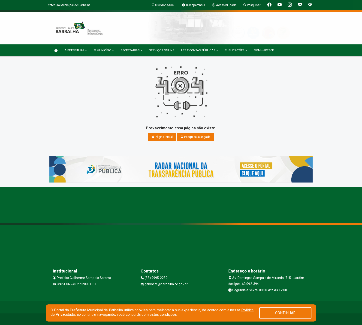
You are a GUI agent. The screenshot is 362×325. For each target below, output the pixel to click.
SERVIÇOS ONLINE (161, 50)
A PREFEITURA (76, 50)
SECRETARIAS (131, 50)
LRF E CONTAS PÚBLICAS (199, 50)
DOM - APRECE (264, 50)
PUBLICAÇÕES (236, 50)
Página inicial (162, 137)
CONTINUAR (285, 313)
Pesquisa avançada (196, 137)
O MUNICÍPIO (104, 50)
